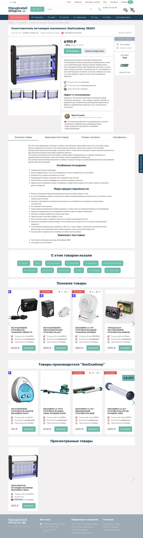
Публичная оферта (80, 530)
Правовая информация (82, 533)
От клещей (64, 270)
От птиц (94, 17)
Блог (105, 2)
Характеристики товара (57, 137)
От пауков (23, 263)
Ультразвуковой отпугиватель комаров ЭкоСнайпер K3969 (22, 411)
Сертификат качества (71, 33)
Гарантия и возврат (112, 530)
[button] (133, 323)
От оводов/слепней (112, 263)
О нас (69, 2)
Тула (13, 2)
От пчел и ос (30, 270)
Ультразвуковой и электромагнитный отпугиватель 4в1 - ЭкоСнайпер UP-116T (52, 330)
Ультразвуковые (123, 17)
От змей (51, 17)
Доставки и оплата (92, 2)
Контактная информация (83, 527)
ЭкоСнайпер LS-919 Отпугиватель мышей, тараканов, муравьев (86, 330)
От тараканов (113, 270)
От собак (107, 17)
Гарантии (78, 2)
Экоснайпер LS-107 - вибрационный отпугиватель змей (85, 411)
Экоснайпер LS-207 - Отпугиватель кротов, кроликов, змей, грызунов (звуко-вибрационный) (118, 411)
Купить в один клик (94, 51)
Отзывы (127, 2)
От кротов (64, 17)
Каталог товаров (110, 527)
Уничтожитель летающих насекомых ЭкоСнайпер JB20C (22, 488)
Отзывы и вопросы (91, 137)
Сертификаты (119, 137)
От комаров (94, 270)
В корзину (72, 51)
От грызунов (37, 17)
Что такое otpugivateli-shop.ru (85, 524)
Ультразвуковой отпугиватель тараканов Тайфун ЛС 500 (21, 330)
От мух (79, 270)
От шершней (72, 263)
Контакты (114, 2)
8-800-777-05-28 (110, 8)
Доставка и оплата (111, 524)
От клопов (47, 270)
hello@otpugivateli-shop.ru (53, 524)
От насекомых (80, 17)
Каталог (37, 9)
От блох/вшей (53, 263)
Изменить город (124, 72)
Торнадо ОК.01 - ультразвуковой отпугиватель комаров (118, 330)
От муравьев (90, 263)
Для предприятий (19, 17)
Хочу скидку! (125, 44)
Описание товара (23, 137)
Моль (37, 263)
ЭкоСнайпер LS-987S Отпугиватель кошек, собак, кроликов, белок (54, 411)
